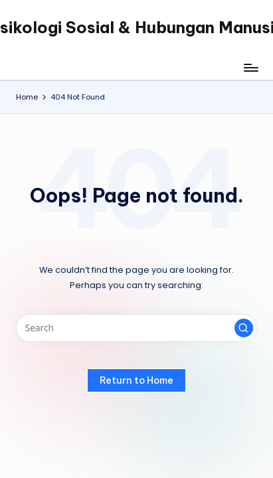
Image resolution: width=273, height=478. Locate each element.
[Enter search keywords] (136, 328)
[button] (243, 328)
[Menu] (250, 67)
